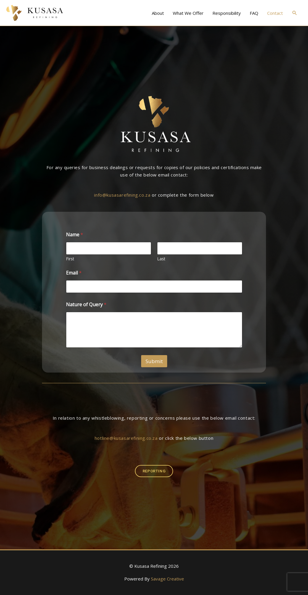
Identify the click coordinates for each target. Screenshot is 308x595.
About (158, 13)
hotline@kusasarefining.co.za (126, 438)
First (70, 258)
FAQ (254, 13)
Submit (154, 361)
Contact (275, 13)
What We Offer (188, 13)
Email (74, 273)
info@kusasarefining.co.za (122, 195)
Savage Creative (167, 579)
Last (161, 258)
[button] (295, 13)
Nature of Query (86, 304)
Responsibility (226, 13)
